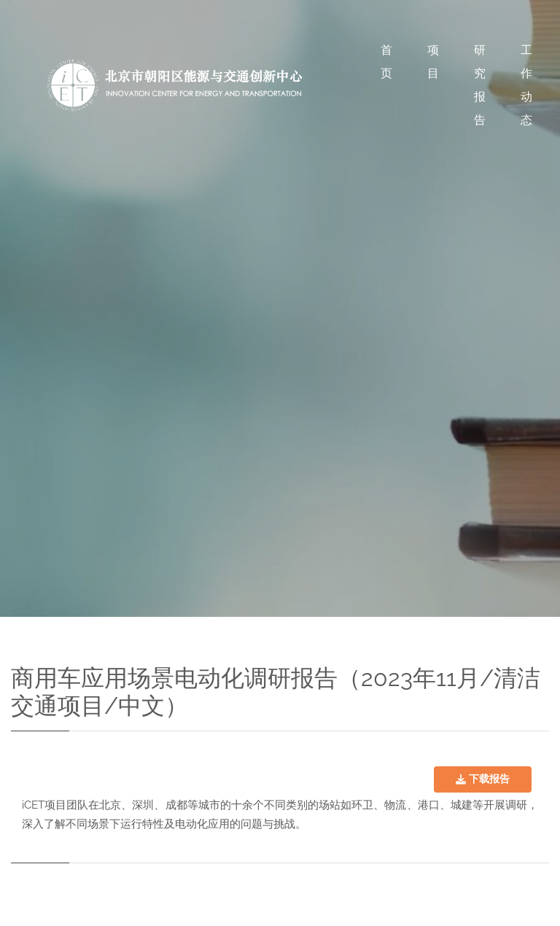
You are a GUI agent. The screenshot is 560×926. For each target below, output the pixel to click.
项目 (433, 61)
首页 (386, 61)
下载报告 (483, 779)
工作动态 (526, 85)
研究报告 (480, 85)
